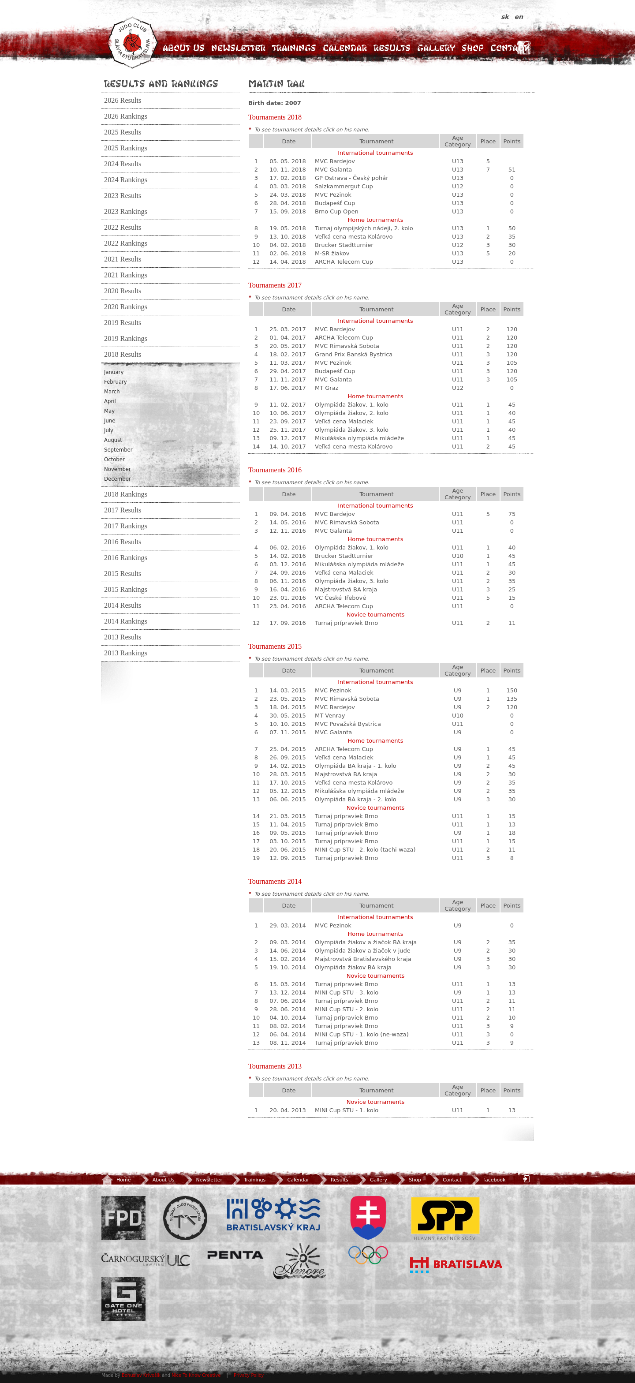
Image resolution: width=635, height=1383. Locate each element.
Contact (509, 48)
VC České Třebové (340, 597)
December (117, 479)
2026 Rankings (125, 116)
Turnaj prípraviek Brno (346, 623)
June (109, 421)
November (117, 469)
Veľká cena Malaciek (344, 421)
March (112, 392)
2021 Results (122, 259)
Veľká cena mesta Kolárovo (353, 236)
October (114, 459)
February (115, 382)
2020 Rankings (125, 307)
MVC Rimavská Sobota (347, 346)
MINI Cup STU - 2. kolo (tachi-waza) (365, 849)
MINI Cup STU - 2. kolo (346, 1009)
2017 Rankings (125, 526)
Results (392, 48)
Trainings (294, 48)
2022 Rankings (125, 243)
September (118, 450)
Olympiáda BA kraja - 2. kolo (355, 799)
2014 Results (122, 605)
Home (116, 1180)
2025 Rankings (125, 148)
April (110, 401)
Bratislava (456, 1265)
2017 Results (122, 510)
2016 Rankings (125, 558)
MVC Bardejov (335, 161)
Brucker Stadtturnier (344, 245)
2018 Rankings (125, 494)
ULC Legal (145, 1260)
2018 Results (122, 355)
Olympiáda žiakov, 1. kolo (351, 404)
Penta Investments (235, 1255)
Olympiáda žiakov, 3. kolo (351, 429)
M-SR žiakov (332, 253)
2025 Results (122, 132)
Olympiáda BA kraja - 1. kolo (355, 766)
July (108, 430)
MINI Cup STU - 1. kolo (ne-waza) (362, 1034)
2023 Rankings (125, 212)
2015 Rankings (125, 590)
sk (506, 16)
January (113, 372)
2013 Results (122, 637)
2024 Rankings (125, 180)
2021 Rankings (125, 275)
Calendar (345, 48)
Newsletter (238, 48)
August (113, 440)
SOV (368, 1230)
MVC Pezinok (333, 194)
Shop (473, 48)
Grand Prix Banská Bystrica (353, 354)
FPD (123, 1218)
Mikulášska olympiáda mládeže (359, 438)
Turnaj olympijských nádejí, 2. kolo (364, 228)
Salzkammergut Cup (344, 186)
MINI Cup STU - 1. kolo (346, 1110)
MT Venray (330, 715)
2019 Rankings (125, 339)
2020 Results (122, 291)
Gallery (436, 48)
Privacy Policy (249, 1375)
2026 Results (122, 101)
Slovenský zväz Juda (185, 1218)
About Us (184, 48)
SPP (445, 1218)
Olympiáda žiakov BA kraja (353, 967)
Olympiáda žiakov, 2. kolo (351, 413)
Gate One (123, 1299)
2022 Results (122, 228)
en (519, 16)
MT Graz (327, 388)
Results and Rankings (161, 83)
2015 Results (122, 574)
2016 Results (122, 542)
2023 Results (122, 196)
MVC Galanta (333, 169)
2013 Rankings (125, 653)
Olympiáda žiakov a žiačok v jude (363, 950)
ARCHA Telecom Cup (344, 261)
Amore (299, 1261)
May (109, 411)
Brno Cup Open (337, 211)
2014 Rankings (125, 621)
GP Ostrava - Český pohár (351, 178)
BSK (273, 1214)
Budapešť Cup (335, 203)
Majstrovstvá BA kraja (346, 589)
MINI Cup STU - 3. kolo (346, 992)
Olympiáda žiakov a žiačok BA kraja (366, 942)
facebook (487, 1180)
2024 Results (122, 164)
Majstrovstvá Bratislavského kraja (363, 959)
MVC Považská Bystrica (348, 724)
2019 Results (122, 323)
